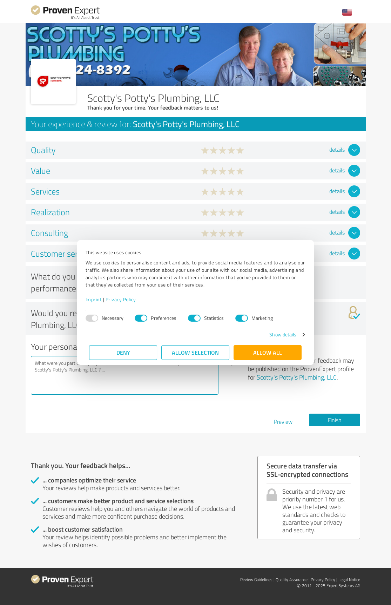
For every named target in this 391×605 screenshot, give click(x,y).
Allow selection (195, 352)
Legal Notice (349, 580)
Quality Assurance (292, 580)
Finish (335, 420)
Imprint (97, 299)
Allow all (268, 352)
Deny (123, 352)
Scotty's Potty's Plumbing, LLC (297, 377)
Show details (278, 334)
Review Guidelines (256, 580)
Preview (283, 422)
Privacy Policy (124, 299)
